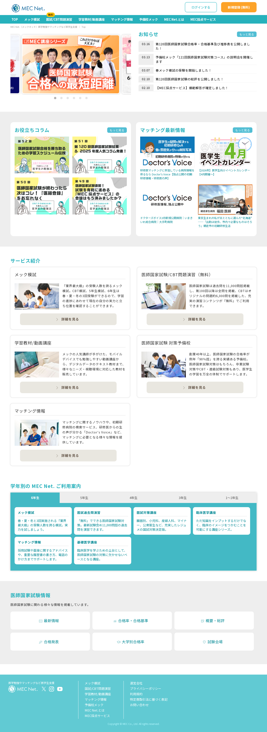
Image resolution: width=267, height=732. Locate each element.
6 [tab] (86, 98)
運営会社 (136, 683)
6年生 (35, 497)
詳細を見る (67, 319)
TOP (14, 19)
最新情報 (49, 620)
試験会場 (212, 642)
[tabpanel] (71, 64)
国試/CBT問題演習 (59, 18)
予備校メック (148, 19)
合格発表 (49, 642)
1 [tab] (55, 98)
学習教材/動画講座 (91, 19)
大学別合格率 (130, 642)
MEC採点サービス (203, 19)
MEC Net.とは (174, 19)
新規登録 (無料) (239, 7)
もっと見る (246, 34)
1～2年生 (232, 497)
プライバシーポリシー (145, 688)
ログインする (200, 7)
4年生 (133, 497)
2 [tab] (61, 98)
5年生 (84, 497)
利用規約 (136, 694)
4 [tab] (74, 98)
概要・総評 (212, 620)
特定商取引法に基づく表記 (149, 699)
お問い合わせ (139, 705)
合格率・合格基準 (130, 620)
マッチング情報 (122, 19)
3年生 (183, 497)
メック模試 (32, 19)
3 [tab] (67, 98)
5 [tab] (80, 98)
